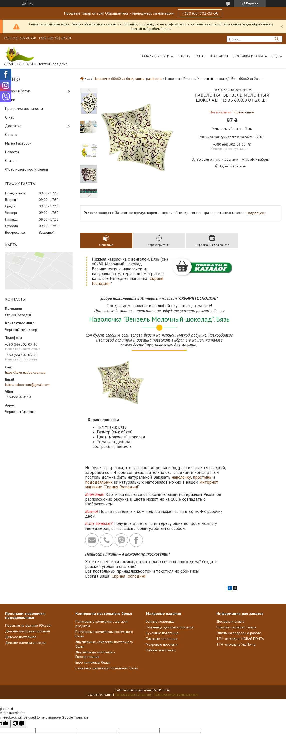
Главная (184, 56)
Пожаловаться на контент (133, 648)
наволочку (181, 431)
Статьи (11, 160)
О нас (200, 56)
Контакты (219, 56)
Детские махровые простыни (27, 584)
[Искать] (276, 39)
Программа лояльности (24, 108)
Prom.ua (165, 643)
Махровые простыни (161, 598)
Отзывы (11, 134)
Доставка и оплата (230, 574)
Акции (10, 100)
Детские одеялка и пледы (25, 596)
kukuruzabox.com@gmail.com (27, 384)
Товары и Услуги (18, 91)
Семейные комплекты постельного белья (106, 621)
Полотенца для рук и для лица (169, 580)
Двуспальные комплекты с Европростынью (95, 607)
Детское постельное (21, 590)
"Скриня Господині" (128, 529)
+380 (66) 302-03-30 (200, 13)
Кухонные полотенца (162, 586)
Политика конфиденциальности (176, 648)
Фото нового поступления (26, 169)
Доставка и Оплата (250, 56)
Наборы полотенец (161, 603)
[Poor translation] (18, 677)
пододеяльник (99, 435)
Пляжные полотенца (161, 592)
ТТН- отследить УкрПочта (236, 598)
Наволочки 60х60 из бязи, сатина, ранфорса (128, 78)
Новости (12, 152)
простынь (202, 431)
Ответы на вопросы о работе (238, 586)
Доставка (13, 126)
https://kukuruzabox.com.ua (25, 372)
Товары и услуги (154, 56)
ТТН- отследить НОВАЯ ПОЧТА (240, 592)
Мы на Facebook (18, 143)
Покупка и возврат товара (236, 580)
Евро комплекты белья (92, 616)
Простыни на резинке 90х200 (28, 578)
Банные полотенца (160, 574)
